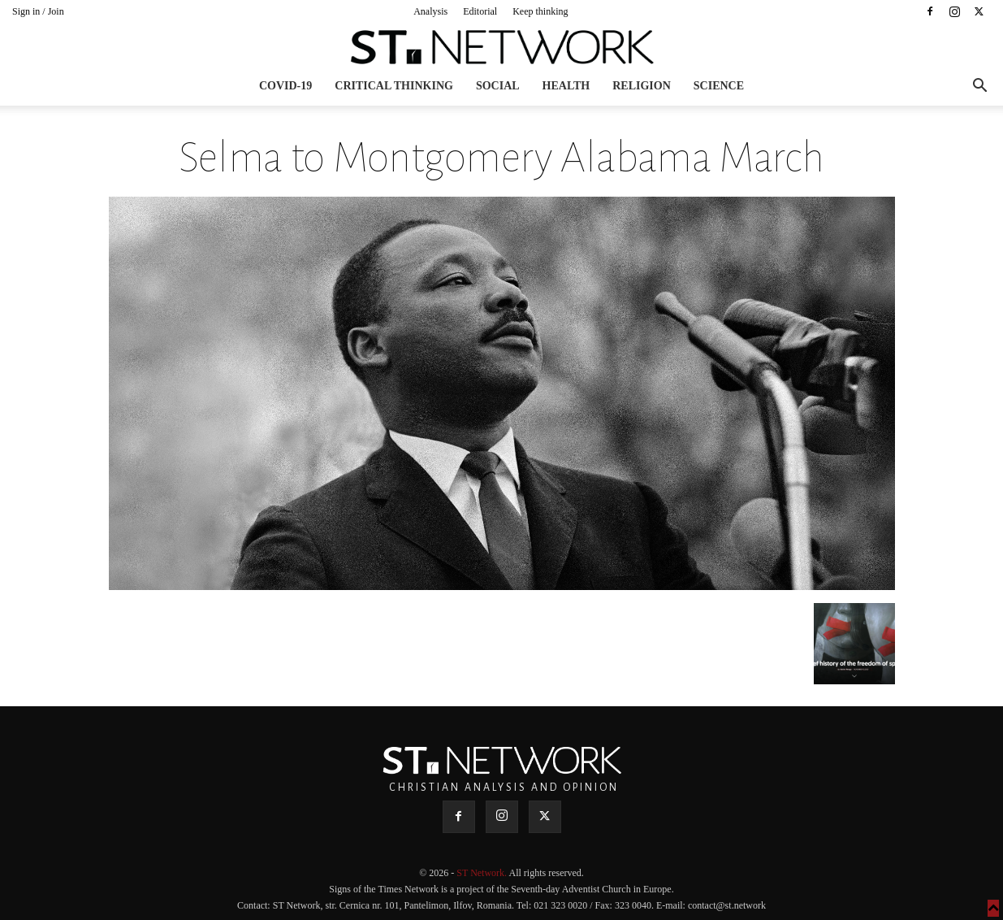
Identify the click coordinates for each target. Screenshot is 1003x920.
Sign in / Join (38, 11)
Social (498, 86)
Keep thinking (540, 11)
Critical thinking (394, 86)
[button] (979, 87)
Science (719, 86)
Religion (641, 86)
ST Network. (482, 873)
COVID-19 (285, 86)
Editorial (480, 11)
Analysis (430, 11)
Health (566, 86)
